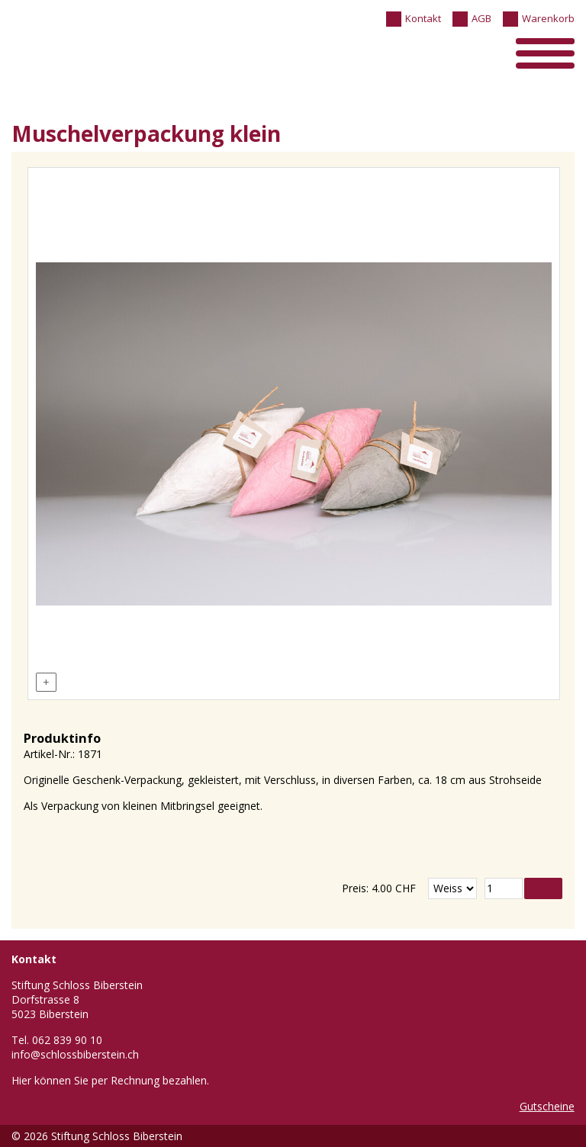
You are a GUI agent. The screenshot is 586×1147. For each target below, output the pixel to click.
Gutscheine (547, 1106)
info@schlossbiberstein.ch (75, 1054)
